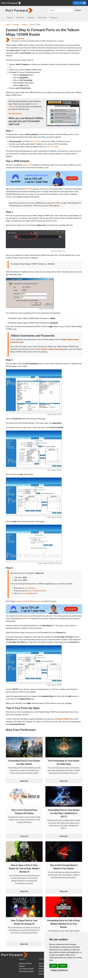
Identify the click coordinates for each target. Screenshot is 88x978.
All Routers (43, 969)
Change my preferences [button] (59, 970)
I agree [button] (53, 966)
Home (8, 25)
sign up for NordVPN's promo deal (30, 601)
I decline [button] (63, 966)
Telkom (24, 25)
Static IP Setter (35, 141)
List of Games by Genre (37, 591)
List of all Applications (29, 593)
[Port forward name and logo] (11, 3)
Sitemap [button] (53, 18)
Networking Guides (26, 971)
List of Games (30, 588)
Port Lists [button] (20, 18)
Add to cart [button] (79, 3)
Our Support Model (26, 969)
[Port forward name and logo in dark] (19, 10)
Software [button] (31, 18)
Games (41, 974)
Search (78, 10)
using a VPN (27, 165)
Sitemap (42, 959)
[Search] (60, 10)
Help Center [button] (43, 18)
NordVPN (28, 189)
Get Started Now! (15, 114)
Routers (16, 25)
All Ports (42, 971)
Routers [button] (10, 18)
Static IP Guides (52, 147)
